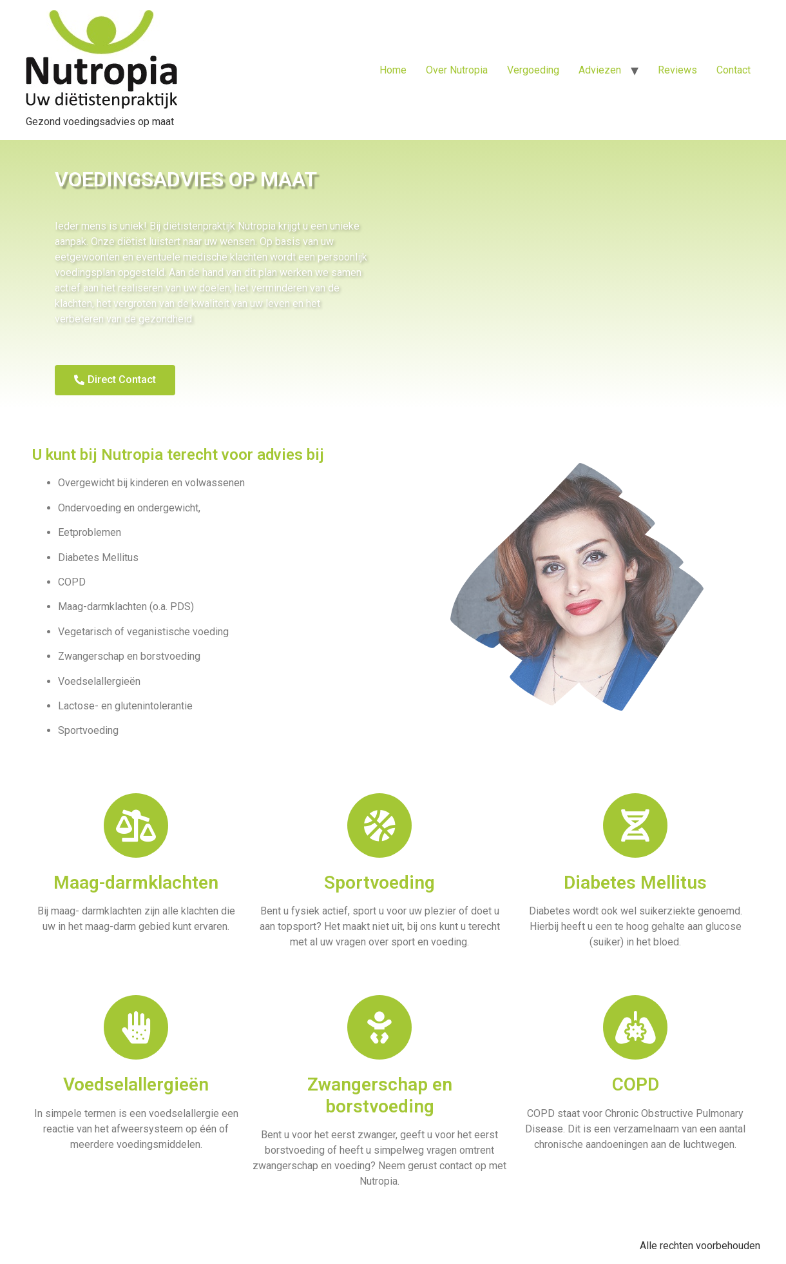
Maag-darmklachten (135, 882)
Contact (733, 70)
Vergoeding (533, 70)
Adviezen (600, 70)
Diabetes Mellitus (635, 882)
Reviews (677, 70)
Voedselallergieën (136, 1084)
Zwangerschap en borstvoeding (379, 1095)
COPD (635, 1084)
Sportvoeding (379, 882)
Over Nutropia (457, 70)
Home (393, 70)
